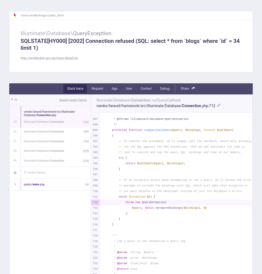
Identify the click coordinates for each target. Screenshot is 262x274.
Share (188, 88)
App (115, 88)
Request (98, 88)
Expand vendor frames (73, 100)
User (129, 88)
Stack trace (75, 88)
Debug (164, 88)
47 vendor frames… (36, 172)
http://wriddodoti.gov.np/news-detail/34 (49, 58)
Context (146, 88)
